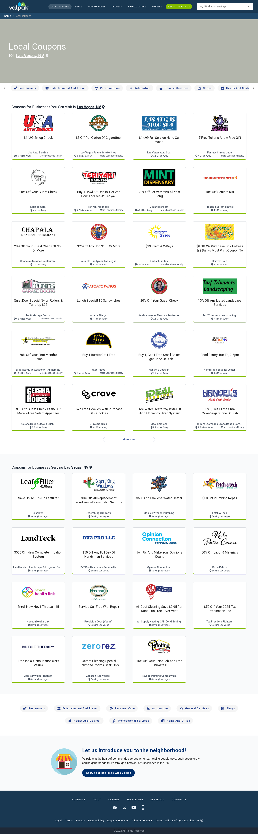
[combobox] (225, 6)
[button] (137, 6)
